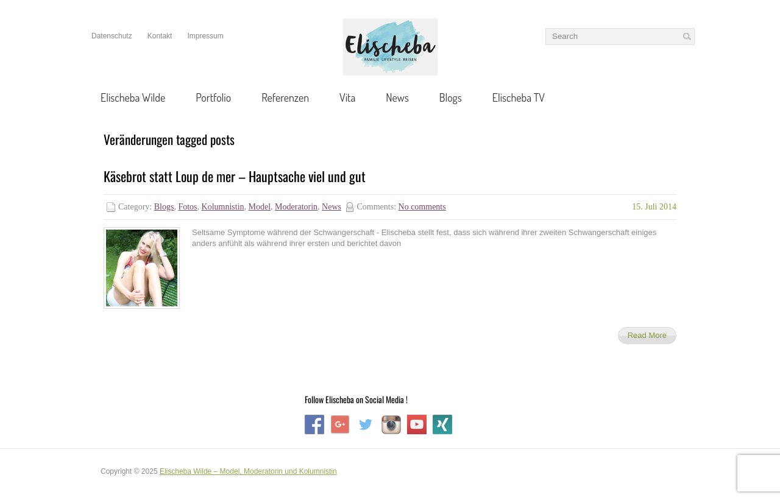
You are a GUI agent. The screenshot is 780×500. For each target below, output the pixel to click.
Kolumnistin (223, 206)
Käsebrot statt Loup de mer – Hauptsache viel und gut (235, 176)
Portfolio (213, 97)
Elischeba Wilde (133, 97)
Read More (647, 335)
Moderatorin (296, 206)
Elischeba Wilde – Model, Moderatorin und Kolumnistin (248, 471)
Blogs (450, 97)
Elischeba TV (518, 97)
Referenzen (285, 97)
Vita (347, 97)
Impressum (205, 36)
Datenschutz (111, 36)
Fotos (187, 206)
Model (260, 206)
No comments (422, 206)
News (397, 97)
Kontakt (159, 36)
